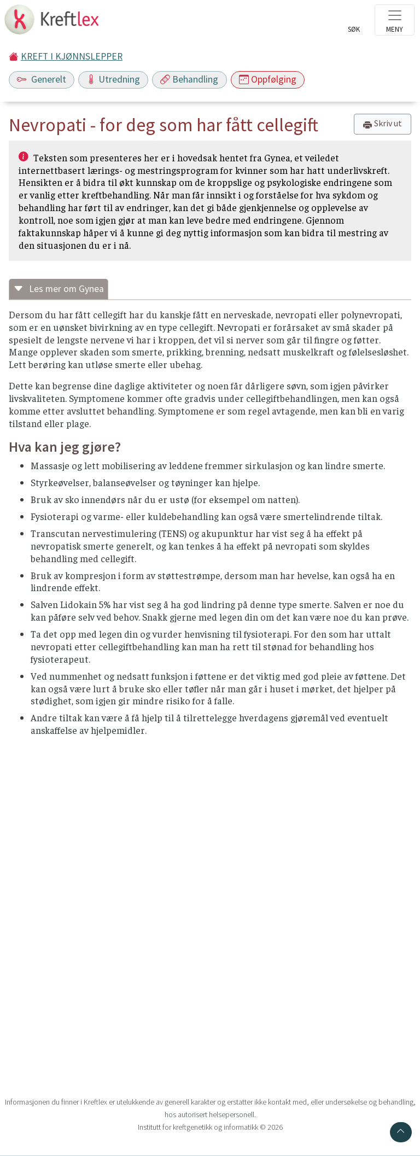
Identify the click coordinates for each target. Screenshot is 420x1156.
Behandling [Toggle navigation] (189, 79)
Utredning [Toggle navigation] (113, 79)
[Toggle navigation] (395, 20)
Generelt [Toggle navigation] (41, 79)
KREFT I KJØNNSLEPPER (71, 56)
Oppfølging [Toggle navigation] (267, 79)
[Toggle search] (354, 23)
